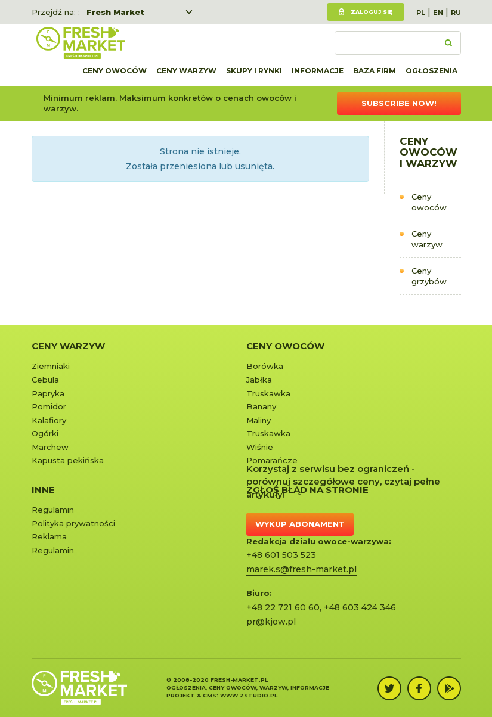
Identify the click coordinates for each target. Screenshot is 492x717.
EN (438, 12)
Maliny (258, 420)
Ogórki (45, 433)
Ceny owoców (114, 70)
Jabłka (259, 379)
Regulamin (53, 509)
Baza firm (374, 70)
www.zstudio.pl (248, 695)
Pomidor (49, 406)
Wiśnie (259, 447)
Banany (261, 406)
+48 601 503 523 (281, 555)
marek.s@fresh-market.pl (301, 569)
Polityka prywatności (73, 523)
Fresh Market (115, 12)
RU (456, 12)
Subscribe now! (399, 103)
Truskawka (268, 393)
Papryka (48, 393)
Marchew (50, 447)
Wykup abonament (300, 524)
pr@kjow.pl (271, 621)
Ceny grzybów (429, 276)
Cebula (45, 379)
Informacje (318, 70)
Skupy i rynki (254, 70)
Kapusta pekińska (68, 460)
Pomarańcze (272, 460)
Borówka (264, 366)
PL (420, 12)
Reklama (49, 536)
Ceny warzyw (186, 70)
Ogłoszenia (431, 70)
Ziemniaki (51, 366)
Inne (43, 489)
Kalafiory (49, 420)
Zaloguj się (371, 11)
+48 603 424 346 (360, 607)
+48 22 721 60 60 (283, 607)
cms (209, 695)
